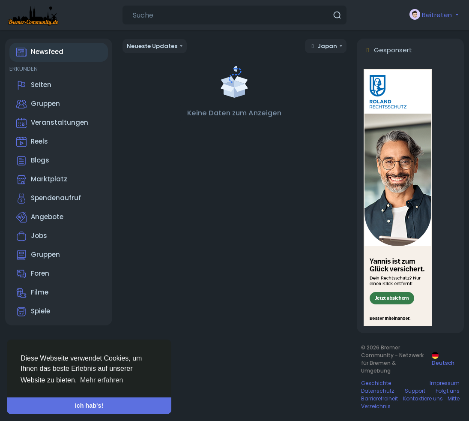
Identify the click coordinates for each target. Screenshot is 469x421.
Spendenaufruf (48, 198)
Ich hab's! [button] (89, 405)
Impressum (445, 383)
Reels (32, 142)
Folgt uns (448, 390)
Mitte (454, 398)
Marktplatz (41, 179)
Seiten (33, 85)
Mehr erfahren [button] (101, 380)
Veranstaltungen (52, 123)
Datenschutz (377, 390)
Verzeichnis (376, 406)
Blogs (32, 161)
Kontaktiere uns (423, 398)
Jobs (31, 236)
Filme (32, 293)
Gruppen (38, 104)
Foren (32, 274)
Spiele (33, 312)
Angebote (39, 217)
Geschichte (376, 383)
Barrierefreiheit (379, 398)
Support (415, 390)
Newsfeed (39, 52)
